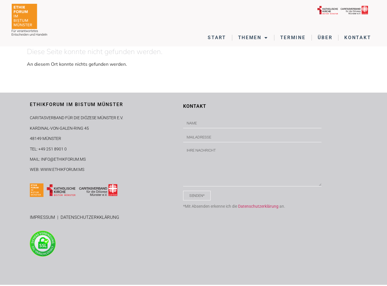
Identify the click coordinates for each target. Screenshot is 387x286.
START (217, 37)
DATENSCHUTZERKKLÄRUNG (90, 218)
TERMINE (293, 37)
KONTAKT (357, 37)
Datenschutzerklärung (258, 207)
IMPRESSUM (43, 218)
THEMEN (253, 38)
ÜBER (325, 37)
